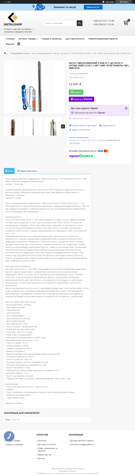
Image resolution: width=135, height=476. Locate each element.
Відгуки (10, 44)
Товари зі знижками (14, 444)
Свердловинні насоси (20, 53)
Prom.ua (81, 469)
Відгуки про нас (45, 454)
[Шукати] (79, 23)
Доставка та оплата (47, 444)
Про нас (41, 458)
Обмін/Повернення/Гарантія (103, 38)
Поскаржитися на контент (66, 473)
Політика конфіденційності (82, 444)
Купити (77, 92)
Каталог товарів (27, 38)
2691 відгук (110, 2)
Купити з (83, 99)
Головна (10, 38)
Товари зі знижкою (52, 38)
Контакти (42, 440)
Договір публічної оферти (81, 440)
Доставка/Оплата (75, 38)
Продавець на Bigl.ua (67, 471)
